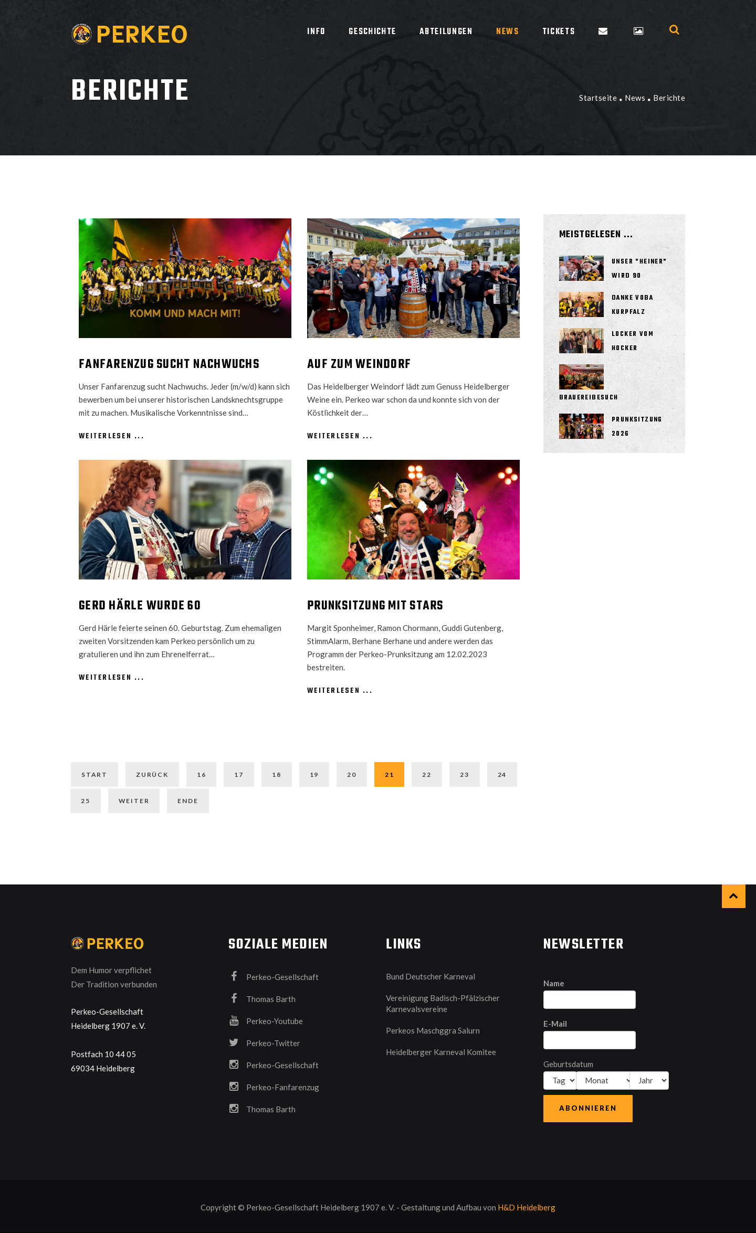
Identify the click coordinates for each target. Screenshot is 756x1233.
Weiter (134, 799)
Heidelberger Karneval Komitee (441, 1049)
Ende (187, 799)
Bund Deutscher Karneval (430, 973)
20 (351, 774)
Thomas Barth (262, 995)
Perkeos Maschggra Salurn (433, 1027)
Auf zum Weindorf (359, 364)
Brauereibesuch (588, 398)
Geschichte (372, 32)
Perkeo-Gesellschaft (273, 973)
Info (316, 32)
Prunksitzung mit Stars (375, 606)
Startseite (598, 97)
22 (427, 774)
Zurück (152, 774)
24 (502, 774)
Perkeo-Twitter (264, 1040)
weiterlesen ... (111, 436)
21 (389, 774)
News (507, 32)
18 (276, 774)
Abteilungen (446, 32)
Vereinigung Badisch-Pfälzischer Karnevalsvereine (443, 1000)
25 (85, 799)
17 (239, 774)
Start (94, 774)
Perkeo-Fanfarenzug (273, 1084)
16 (201, 774)
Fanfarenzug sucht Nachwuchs (169, 364)
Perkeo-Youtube (265, 1018)
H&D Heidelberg (526, 1204)
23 (464, 774)
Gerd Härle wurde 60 (140, 606)
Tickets (558, 32)
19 (314, 774)
